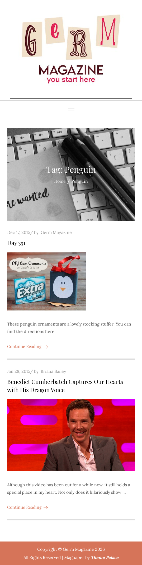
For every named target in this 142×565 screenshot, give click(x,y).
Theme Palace (105, 557)
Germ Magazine (56, 232)
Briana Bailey (53, 371)
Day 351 (16, 243)
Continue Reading (27, 346)
